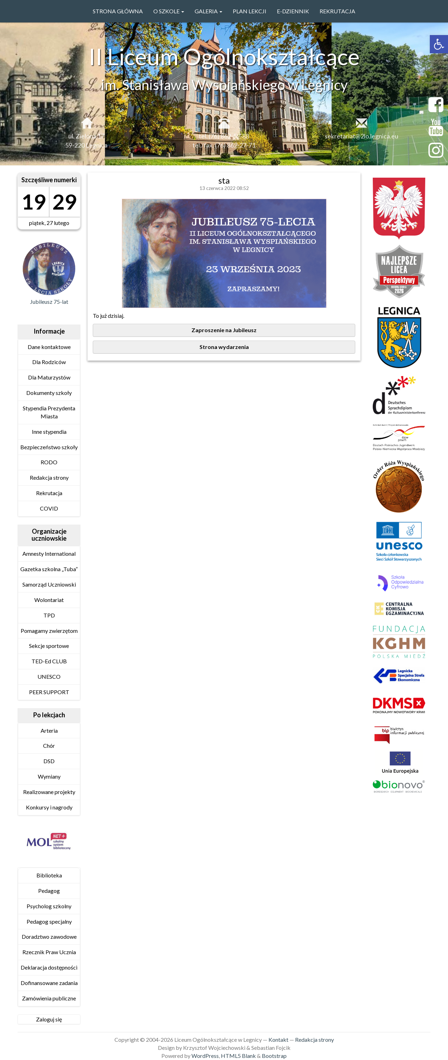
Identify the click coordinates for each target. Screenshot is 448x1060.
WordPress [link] (205, 1055)
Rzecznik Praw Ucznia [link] (49, 952)
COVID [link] (49, 508)
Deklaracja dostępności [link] (49, 967)
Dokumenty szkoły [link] (49, 392)
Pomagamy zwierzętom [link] (49, 630)
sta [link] (224, 180)
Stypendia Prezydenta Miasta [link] (49, 412)
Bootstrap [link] (274, 1055)
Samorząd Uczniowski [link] (49, 584)
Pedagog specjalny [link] (49, 921)
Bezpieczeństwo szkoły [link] (49, 447)
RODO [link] (49, 462)
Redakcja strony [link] (49, 477)
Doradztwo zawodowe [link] (49, 936)
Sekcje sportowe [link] (49, 645)
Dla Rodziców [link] (49, 361)
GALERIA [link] (208, 11)
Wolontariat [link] (49, 599)
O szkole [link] (168, 11)
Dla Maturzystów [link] (49, 377)
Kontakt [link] (278, 1039)
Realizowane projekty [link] (49, 791)
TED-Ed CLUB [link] (49, 661)
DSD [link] (49, 761)
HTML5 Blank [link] (238, 1055)
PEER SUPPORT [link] (49, 692)
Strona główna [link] (118, 11)
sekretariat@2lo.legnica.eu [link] (361, 140)
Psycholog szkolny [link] (49, 906)
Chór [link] (49, 745)
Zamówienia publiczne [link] (49, 998)
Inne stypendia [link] (49, 431)
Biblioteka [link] (49, 875)
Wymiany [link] (49, 776)
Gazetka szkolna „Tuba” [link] (49, 569)
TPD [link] (49, 615)
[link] (439, 44)
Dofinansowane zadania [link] (49, 982)
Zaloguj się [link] (49, 1019)
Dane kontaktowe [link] (49, 346)
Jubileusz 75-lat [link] (49, 301)
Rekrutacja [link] (337, 11)
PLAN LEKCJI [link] (249, 11)
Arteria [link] (49, 730)
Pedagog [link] (49, 890)
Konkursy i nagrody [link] (49, 807)
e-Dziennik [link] (293, 11)
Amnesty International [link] (49, 553)
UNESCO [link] (49, 676)
